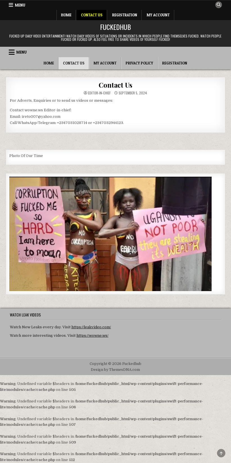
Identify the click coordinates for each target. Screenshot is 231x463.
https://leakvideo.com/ (91, 327)
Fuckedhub (115, 27)
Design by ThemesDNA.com (115, 370)
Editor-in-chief (99, 93)
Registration (124, 15)
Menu (20, 5)
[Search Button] (218, 4)
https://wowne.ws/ (92, 335)
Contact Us (92, 15)
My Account (158, 15)
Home (66, 15)
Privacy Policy (139, 63)
